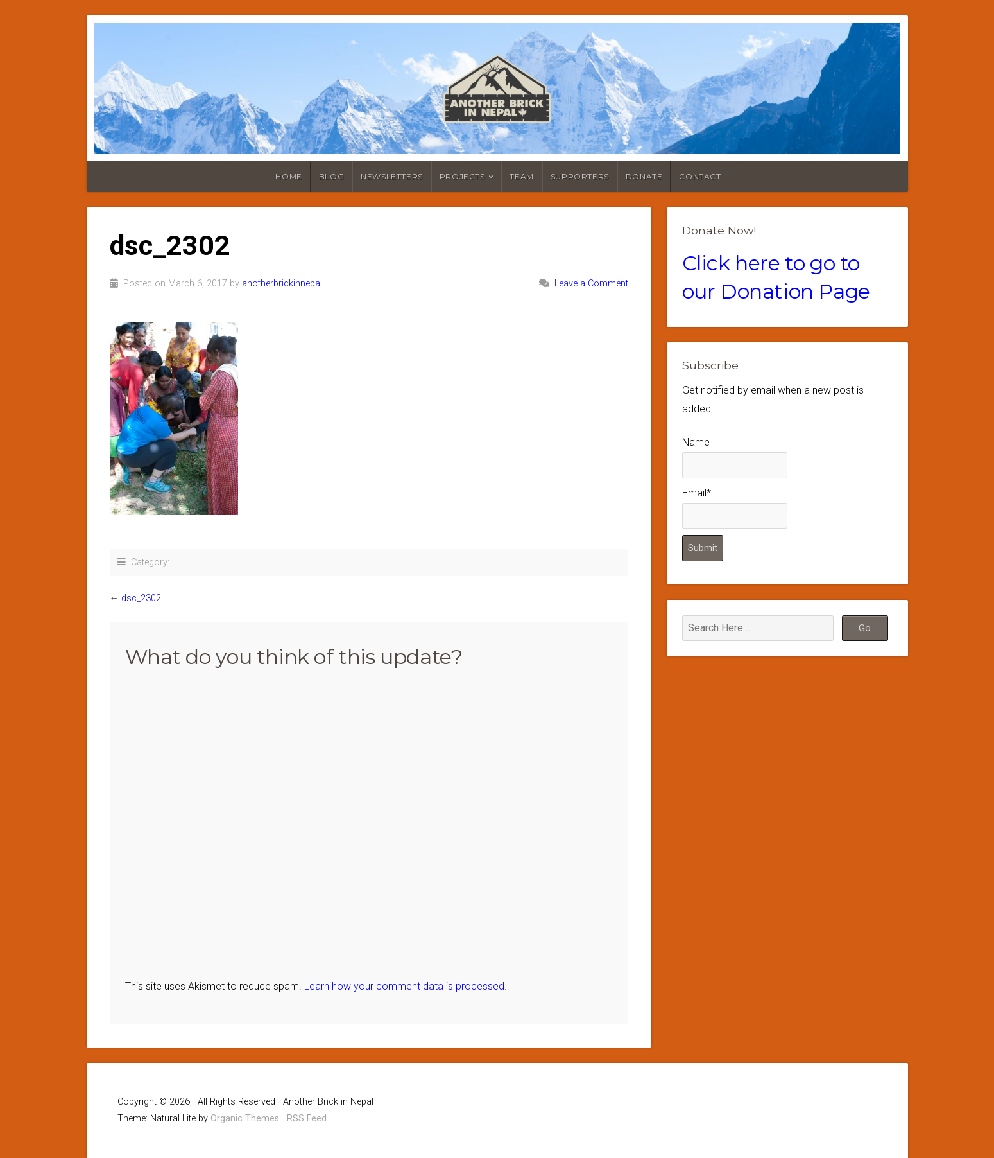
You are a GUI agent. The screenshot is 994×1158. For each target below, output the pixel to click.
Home (288, 176)
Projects (462, 176)
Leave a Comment (591, 283)
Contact (700, 176)
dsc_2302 (141, 598)
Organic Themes (244, 1118)
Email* (734, 508)
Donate (644, 176)
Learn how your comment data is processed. (405, 986)
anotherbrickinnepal (282, 283)
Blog (331, 176)
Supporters (580, 176)
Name (734, 457)
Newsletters (392, 176)
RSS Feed (307, 1118)
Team (521, 176)
